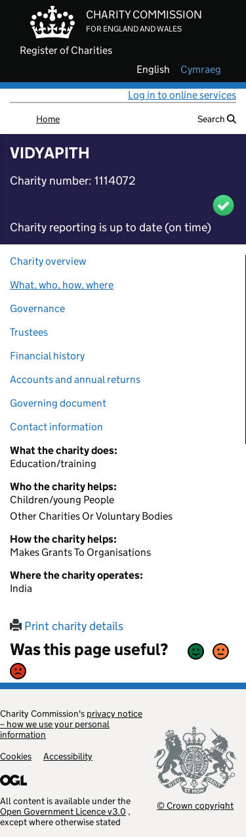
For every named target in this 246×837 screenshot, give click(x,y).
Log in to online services (182, 95)
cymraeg (200, 70)
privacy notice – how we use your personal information (71, 724)
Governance (37, 308)
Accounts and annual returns (75, 379)
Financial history (47, 356)
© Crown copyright (195, 805)
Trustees (29, 332)
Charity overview (48, 261)
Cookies (15, 756)
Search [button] (216, 119)
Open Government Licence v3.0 (63, 811)
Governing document (58, 403)
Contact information (56, 426)
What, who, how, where (61, 285)
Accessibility (67, 756)
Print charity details (66, 626)
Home (48, 119)
